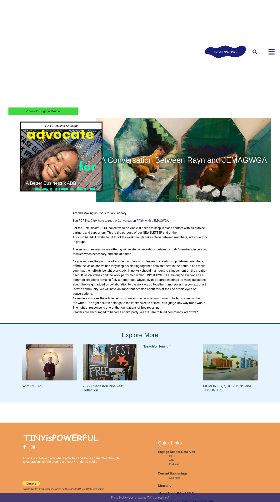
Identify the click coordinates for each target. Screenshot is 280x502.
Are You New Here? (225, 51)
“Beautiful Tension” (157, 346)
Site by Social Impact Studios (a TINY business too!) (140, 497)
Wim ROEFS (32, 386)
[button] (255, 52)
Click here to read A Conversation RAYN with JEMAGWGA (130, 220)
